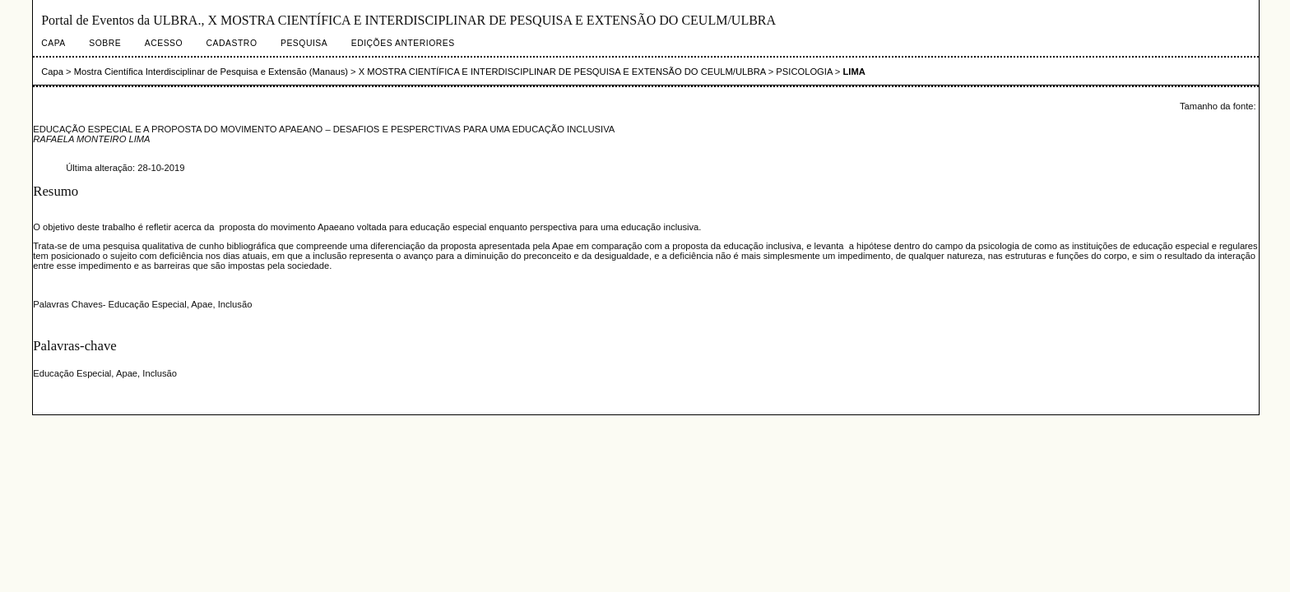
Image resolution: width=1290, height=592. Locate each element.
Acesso (164, 43)
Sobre (105, 43)
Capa (53, 43)
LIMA (854, 71)
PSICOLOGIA (804, 71)
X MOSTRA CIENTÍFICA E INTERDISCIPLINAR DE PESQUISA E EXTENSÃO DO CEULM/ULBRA (562, 71)
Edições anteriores (403, 43)
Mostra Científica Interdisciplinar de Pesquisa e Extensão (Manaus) (211, 71)
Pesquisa (304, 43)
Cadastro (232, 43)
